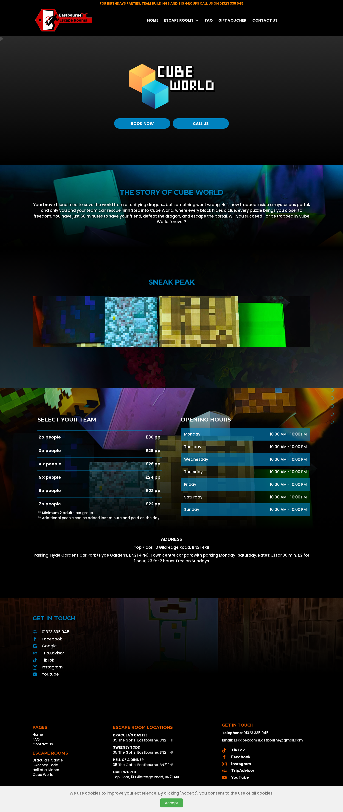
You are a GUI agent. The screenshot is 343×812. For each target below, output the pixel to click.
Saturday (193, 497)
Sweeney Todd (45, 765)
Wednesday (196, 459)
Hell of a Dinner (46, 770)
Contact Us (43, 744)
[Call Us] (201, 123)
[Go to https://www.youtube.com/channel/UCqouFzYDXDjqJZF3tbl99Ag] (100, 674)
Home (38, 735)
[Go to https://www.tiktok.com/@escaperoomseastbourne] (100, 660)
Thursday (193, 472)
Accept (171, 803)
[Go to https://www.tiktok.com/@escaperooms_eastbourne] (265, 750)
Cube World (43, 775)
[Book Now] (142, 123)
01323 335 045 (55, 632)
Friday (190, 484)
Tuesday (192, 447)
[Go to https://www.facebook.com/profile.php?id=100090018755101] (100, 639)
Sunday (191, 509)
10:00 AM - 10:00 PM (288, 434)
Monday (192, 434)
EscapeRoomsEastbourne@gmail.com (268, 740)
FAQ (36, 740)
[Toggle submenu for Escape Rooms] (197, 20)
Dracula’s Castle (48, 760)
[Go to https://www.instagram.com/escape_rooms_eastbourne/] (100, 667)
